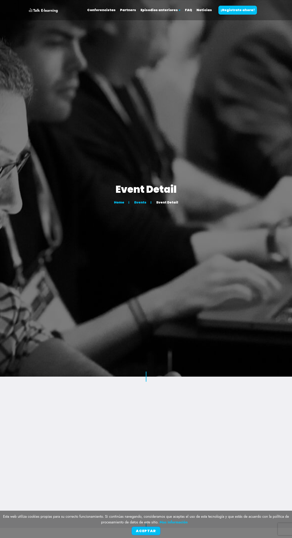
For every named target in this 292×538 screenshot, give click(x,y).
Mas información (174, 522)
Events (140, 202)
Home (119, 202)
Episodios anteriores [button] (160, 10)
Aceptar (146, 530)
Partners (128, 10)
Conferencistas (101, 10)
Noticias (204, 10)
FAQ (188, 10)
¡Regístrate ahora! (237, 10)
